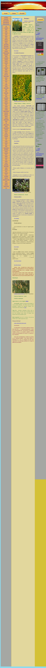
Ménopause (6, 114)
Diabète (6, 69)
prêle (25, 307)
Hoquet (6, 96)
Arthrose (6, 36)
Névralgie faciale (6, 119)
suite (40, 118)
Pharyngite (6, 129)
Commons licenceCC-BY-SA (19, 101)
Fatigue (6, 79)
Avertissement (6, 19)
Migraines (6, 116)
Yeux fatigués (6, 176)
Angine (6, 31)
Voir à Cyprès (16, 246)
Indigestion (6, 99)
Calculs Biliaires (6, 44)
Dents (6, 66)
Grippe (6, 91)
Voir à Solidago (16, 141)
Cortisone (6, 61)
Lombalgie (6, 109)
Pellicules (6, 126)
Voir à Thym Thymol (17, 260)
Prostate (6, 141)
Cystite (6, 64)
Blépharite (6, 184)
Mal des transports (6, 111)
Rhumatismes (6, 149)
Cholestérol (6, 51)
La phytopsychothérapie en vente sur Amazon (40, 38)
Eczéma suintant (6, 76)
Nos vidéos (22, 13)
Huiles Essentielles (6, 20)
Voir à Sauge (16, 50)
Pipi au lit (6, 131)
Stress (6, 159)
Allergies (6, 29)
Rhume (6, 154)
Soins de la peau (6, 124)
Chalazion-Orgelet (6, 186)
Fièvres (6, 81)
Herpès (6, 94)
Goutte (6, 89)
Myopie (6, 181)
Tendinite (6, 161)
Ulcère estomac (6, 166)
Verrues (6, 174)
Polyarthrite (6, 136)
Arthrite (6, 34)
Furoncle (6, 86)
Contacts (14, 13)
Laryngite (6, 106)
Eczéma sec (6, 74)
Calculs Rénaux (6, 46)
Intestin (6, 104)
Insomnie (6, 101)
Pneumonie (6, 134)
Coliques (6, 56)
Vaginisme (6, 169)
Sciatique (6, 156)
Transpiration (6, 164)
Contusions (6, 59)
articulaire (6, 151)
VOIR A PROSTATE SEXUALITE (20, 323)
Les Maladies (6, 17)
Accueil (5, 13)
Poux (6, 139)
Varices (6, 171)
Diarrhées (6, 71)
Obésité (6, 121)
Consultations (40, 19)
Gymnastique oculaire (6, 179)
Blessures (6, 39)
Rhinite (6, 146)
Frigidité (6, 84)
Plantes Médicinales (6, 22)
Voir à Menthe (16, 218)
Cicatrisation (6, 54)
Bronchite (6, 41)
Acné (6, 26)
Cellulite (6, 49)
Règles (6, 144)
